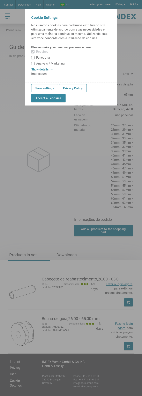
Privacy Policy (73, 88)
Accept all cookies (48, 98)
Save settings (44, 88)
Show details (42, 69)
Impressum (39, 74)
